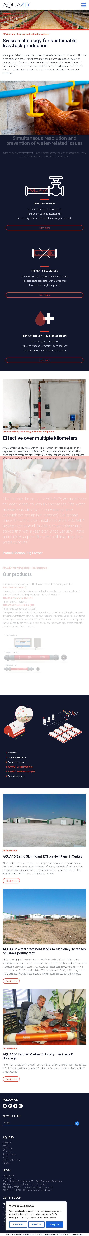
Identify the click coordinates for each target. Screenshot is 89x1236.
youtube (4, 1106)
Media (5, 1157)
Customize (18, 1224)
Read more (11, 881)
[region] (36, 1215)
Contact (6, 1163)
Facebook (15, 1106)
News (5, 1145)
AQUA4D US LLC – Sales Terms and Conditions (25, 1184)
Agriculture (8, 1148)
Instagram (20, 1106)
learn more (44, 228)
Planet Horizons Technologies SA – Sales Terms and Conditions (32, 1181)
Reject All (36, 1224)
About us (7, 1142)
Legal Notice (8, 1175)
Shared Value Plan (11, 1160)
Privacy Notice (9, 1178)
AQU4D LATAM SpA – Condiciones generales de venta (28, 1187)
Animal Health (9, 1154)
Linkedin (10, 1106)
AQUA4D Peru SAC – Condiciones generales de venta (27, 1190)
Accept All (54, 1224)
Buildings (7, 1151)
